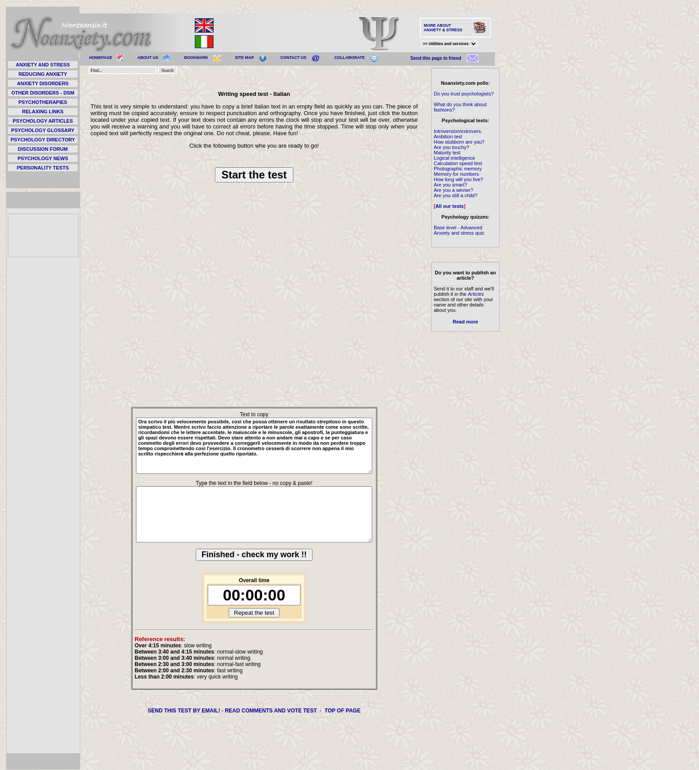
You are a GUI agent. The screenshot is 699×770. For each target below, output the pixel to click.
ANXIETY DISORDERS (43, 83)
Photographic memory (458, 168)
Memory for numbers (456, 174)
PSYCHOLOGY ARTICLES (42, 121)
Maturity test (447, 152)
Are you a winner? (453, 190)
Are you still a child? (455, 195)
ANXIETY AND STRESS (43, 64)
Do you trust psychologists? (464, 93)
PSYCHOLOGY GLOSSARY (42, 130)
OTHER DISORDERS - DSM (42, 92)
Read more (465, 321)
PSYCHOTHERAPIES (42, 102)
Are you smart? (450, 184)
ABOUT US (147, 57)
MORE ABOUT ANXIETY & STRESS (443, 27)
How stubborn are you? (459, 142)
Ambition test (448, 136)
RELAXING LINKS (43, 111)
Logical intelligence (454, 158)
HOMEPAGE (100, 57)
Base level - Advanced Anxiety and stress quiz (459, 230)
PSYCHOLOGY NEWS (42, 158)
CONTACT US (293, 57)
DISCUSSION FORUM (43, 149)
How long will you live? (458, 179)
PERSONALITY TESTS (43, 167)
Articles (476, 294)
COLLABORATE (349, 57)
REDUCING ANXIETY (43, 74)
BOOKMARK (196, 57)
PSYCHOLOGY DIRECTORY (43, 139)
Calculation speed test (458, 163)
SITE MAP (244, 57)
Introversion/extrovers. (458, 131)
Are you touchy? (451, 147)
